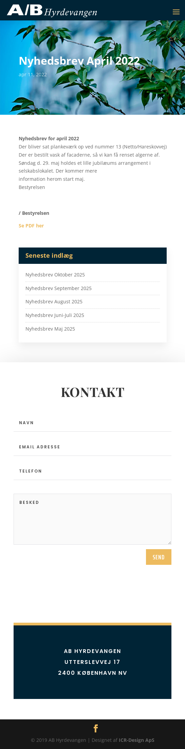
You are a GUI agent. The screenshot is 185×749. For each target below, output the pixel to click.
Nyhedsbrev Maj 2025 (50, 328)
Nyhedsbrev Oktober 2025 (55, 274)
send (159, 557)
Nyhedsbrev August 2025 (53, 301)
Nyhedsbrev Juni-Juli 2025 (54, 315)
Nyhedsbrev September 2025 (58, 288)
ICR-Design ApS (136, 740)
